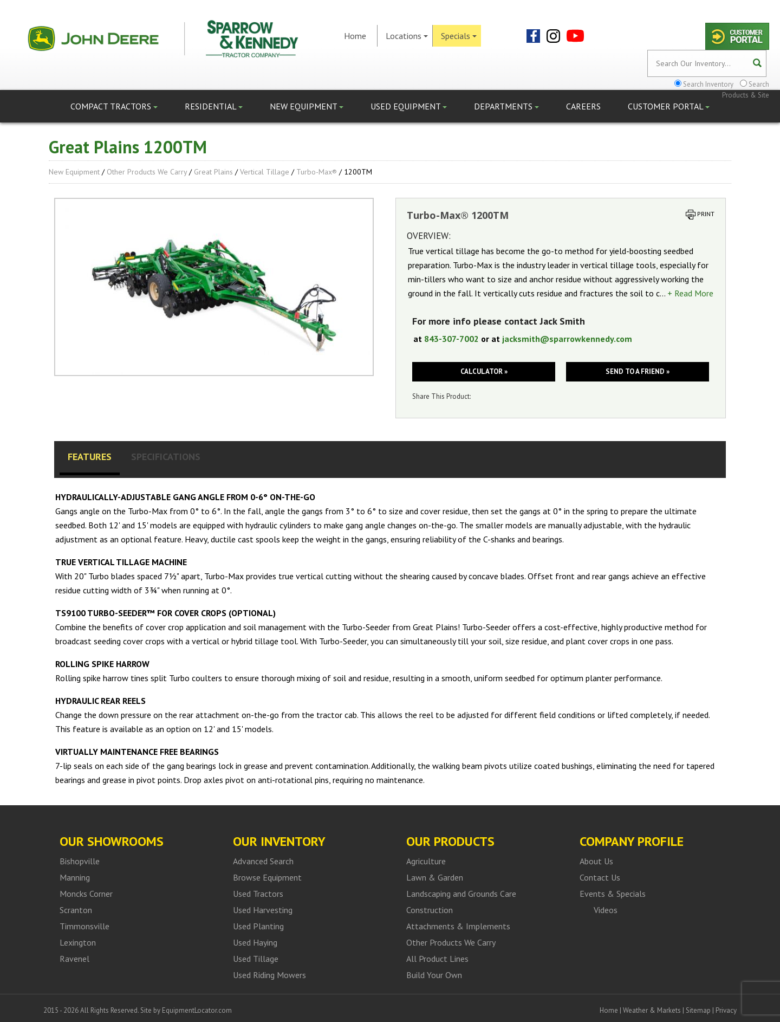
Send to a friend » (638, 371)
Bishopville (80, 861)
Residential (214, 106)
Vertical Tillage (264, 172)
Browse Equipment (267, 877)
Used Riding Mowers (269, 974)
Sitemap (698, 1010)
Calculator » (484, 371)
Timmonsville (84, 926)
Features (90, 456)
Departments (506, 106)
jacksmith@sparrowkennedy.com (567, 338)
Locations (407, 35)
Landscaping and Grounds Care (461, 893)
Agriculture (426, 861)
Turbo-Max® (316, 172)
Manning (75, 877)
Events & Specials (613, 893)
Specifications (165, 456)
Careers (583, 106)
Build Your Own (434, 974)
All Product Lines (437, 958)
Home (355, 35)
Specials (459, 35)
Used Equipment (408, 106)
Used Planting (258, 926)
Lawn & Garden (434, 877)
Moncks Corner (86, 893)
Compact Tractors (114, 106)
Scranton (76, 909)
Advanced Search (263, 861)
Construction (429, 909)
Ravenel (74, 958)
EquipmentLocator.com (197, 1010)
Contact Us (600, 877)
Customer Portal (669, 106)
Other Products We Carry (147, 172)
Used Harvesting (262, 909)
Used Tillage (255, 958)
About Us (596, 861)
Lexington (78, 942)
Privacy (726, 1010)
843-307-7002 (451, 338)
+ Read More (690, 293)
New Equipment (306, 106)
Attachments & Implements (458, 926)
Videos (606, 909)
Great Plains (213, 172)
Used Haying (255, 942)
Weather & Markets (652, 1010)
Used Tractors (258, 893)
